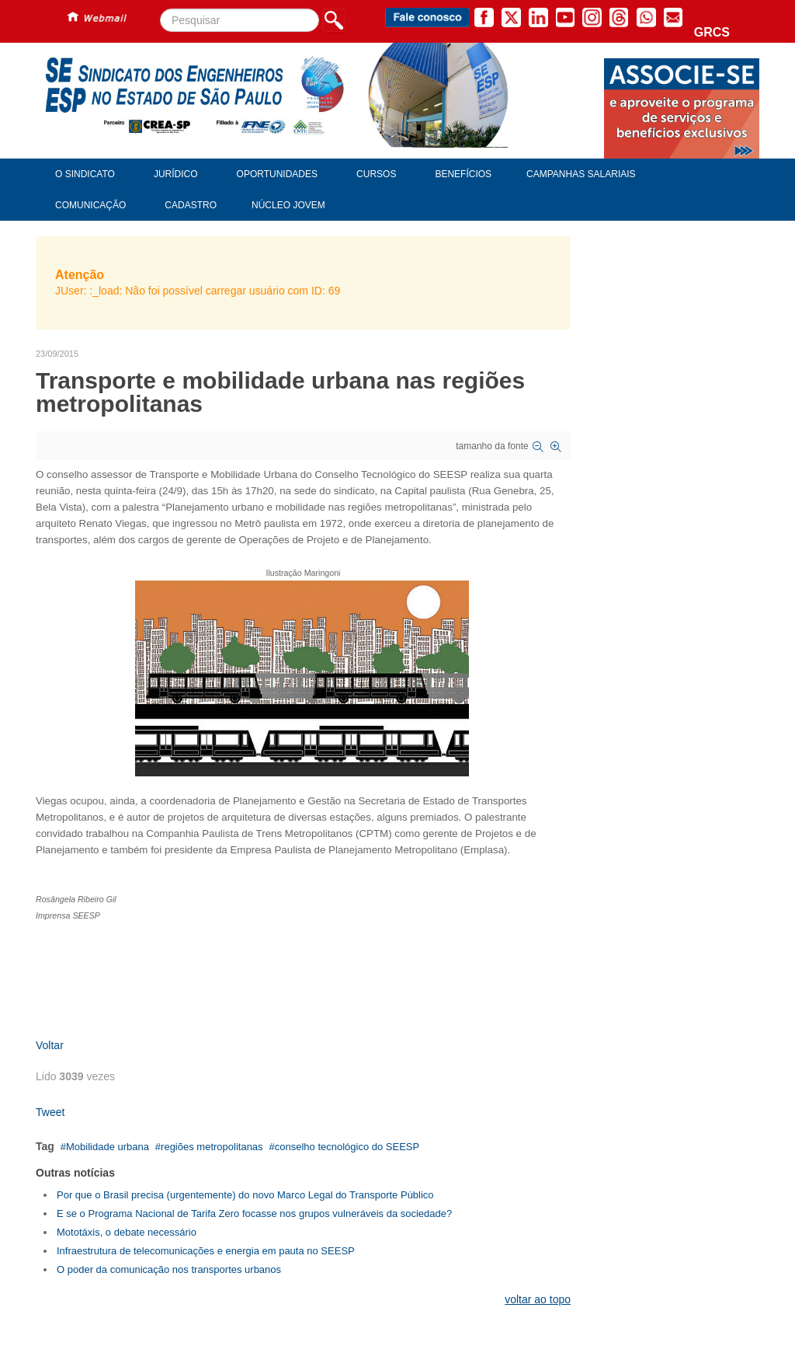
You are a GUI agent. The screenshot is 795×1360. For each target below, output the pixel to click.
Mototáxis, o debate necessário (126, 1232)
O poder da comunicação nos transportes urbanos (169, 1269)
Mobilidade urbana (107, 1147)
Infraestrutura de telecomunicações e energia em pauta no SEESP (206, 1251)
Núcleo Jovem (288, 205)
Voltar (50, 1045)
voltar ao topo (538, 1299)
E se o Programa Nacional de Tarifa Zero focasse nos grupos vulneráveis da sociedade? (254, 1213)
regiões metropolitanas (212, 1147)
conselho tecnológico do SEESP (347, 1147)
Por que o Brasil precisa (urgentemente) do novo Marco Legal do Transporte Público (245, 1195)
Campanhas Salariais (580, 174)
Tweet (50, 1112)
